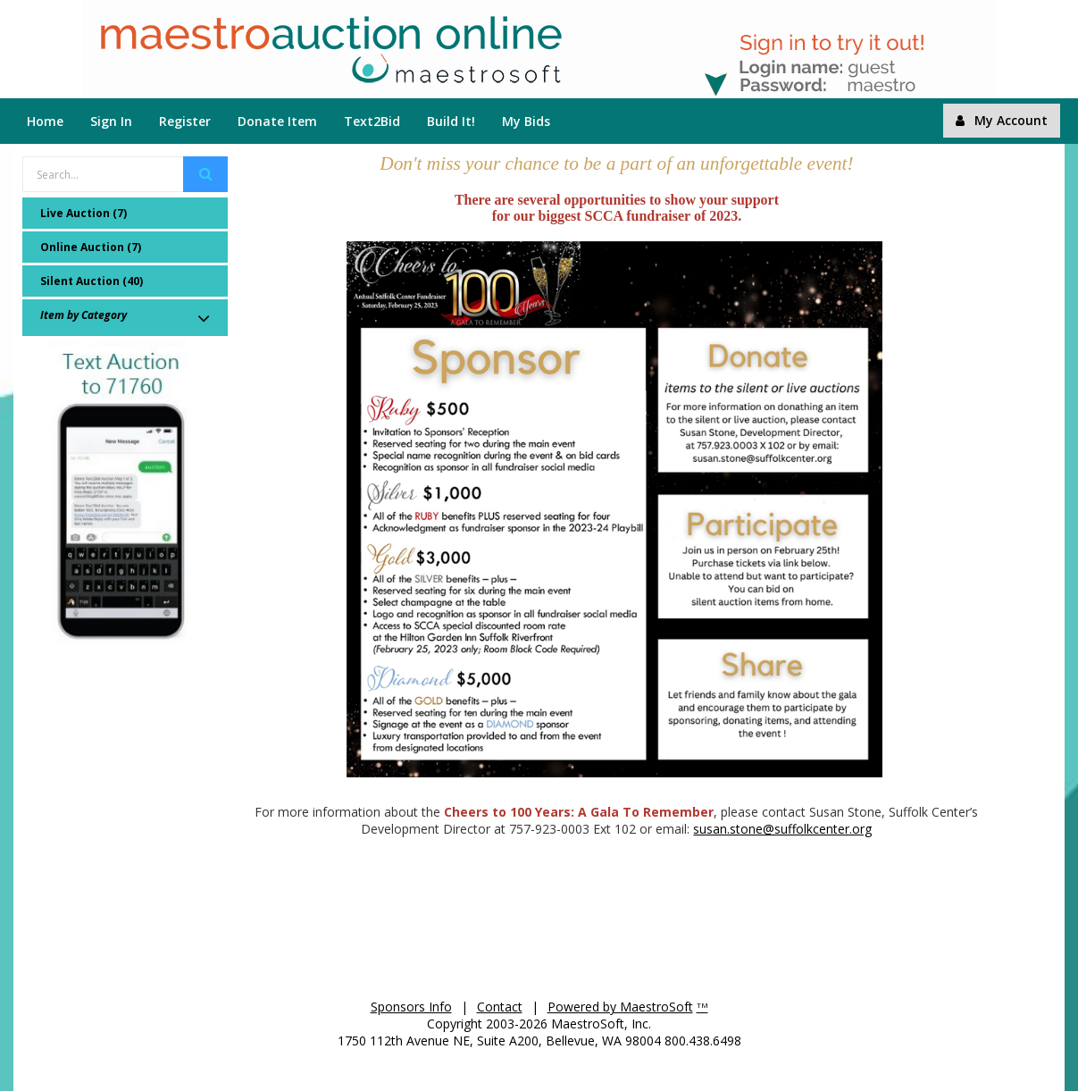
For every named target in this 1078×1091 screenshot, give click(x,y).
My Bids (526, 121)
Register (185, 121)
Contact (499, 1006)
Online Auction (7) (90, 247)
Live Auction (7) (83, 213)
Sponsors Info (411, 1006)
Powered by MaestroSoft (620, 1006)
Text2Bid (372, 121)
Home (45, 121)
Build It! (451, 121)
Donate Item (277, 121)
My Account (1002, 120)
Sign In (111, 121)
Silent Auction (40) (91, 281)
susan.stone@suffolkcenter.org (782, 828)
